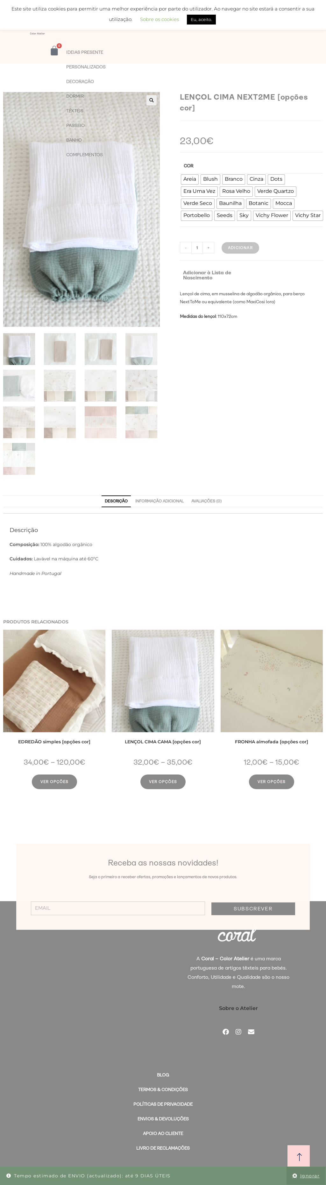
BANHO (74, 140)
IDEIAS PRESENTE (84, 52)
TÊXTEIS (74, 110)
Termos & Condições (163, 1089)
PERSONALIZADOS (86, 66)
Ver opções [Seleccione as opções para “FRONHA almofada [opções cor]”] (272, 782)
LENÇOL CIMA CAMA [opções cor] (163, 742)
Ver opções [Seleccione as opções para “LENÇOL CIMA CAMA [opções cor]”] (163, 782)
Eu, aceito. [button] (201, 19)
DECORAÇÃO (80, 81)
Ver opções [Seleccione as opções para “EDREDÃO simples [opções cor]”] (54, 782)
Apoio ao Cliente (163, 1133)
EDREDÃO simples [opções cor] (54, 742)
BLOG (163, 1074)
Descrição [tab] (116, 501)
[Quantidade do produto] (197, 248)
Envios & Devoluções (163, 1118)
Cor (188, 165)
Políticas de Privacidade (163, 1104)
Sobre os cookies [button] (159, 19)
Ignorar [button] (310, 1176)
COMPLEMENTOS (84, 154)
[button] (151, 100)
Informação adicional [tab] (159, 501)
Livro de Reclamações (163, 1148)
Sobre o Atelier (238, 1008)
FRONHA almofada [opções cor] (271, 742)
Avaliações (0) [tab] (206, 501)
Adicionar (240, 248)
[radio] (189, 179)
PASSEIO (75, 125)
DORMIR (75, 96)
